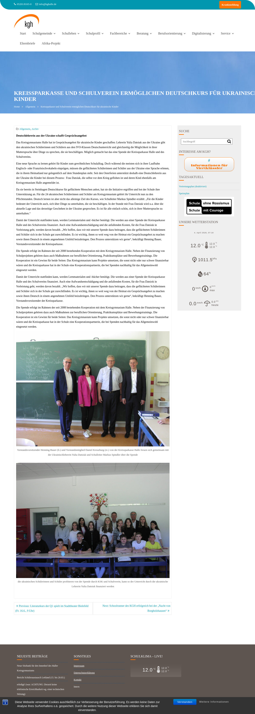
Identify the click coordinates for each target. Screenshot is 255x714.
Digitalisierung (201, 33)
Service (225, 33)
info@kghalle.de (45, 4)
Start (23, 33)
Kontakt (77, 685)
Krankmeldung (230, 4)
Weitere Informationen (214, 701)
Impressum (79, 671)
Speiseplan (184, 193)
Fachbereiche (118, 33)
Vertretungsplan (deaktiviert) (192, 186)
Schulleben (69, 33)
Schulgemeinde (42, 33)
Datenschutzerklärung (84, 678)
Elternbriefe (27, 43)
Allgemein (24, 128)
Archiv (35, 128)
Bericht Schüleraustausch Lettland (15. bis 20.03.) (41, 683)
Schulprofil (93, 33)
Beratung (142, 33)
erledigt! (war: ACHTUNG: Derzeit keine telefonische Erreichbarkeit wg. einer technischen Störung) (40, 695)
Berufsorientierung (170, 33)
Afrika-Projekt (51, 43)
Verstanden (184, 701)
